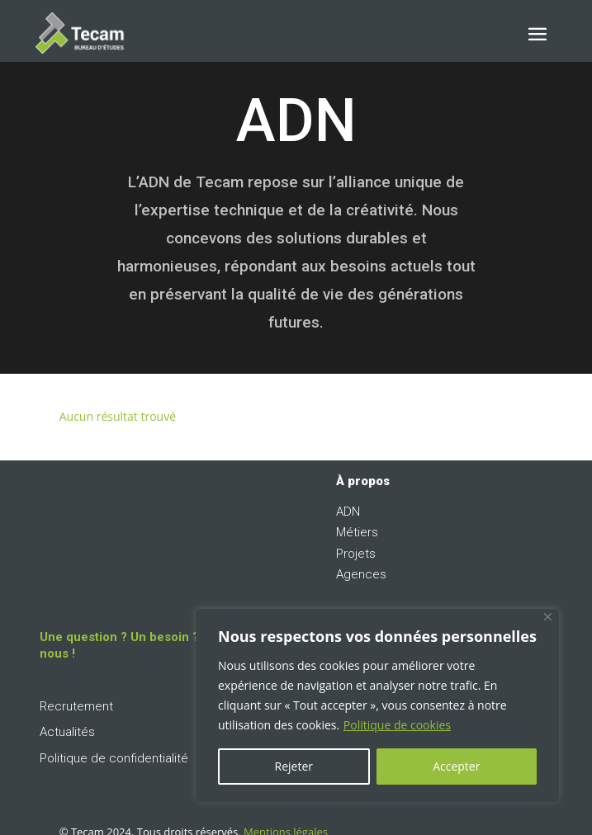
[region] (377, 705)
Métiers (357, 532)
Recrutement (76, 706)
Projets (356, 553)
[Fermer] (548, 616)
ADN (348, 511)
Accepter (456, 766)
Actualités (67, 731)
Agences (361, 574)
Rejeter (294, 766)
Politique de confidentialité (114, 758)
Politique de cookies (397, 725)
